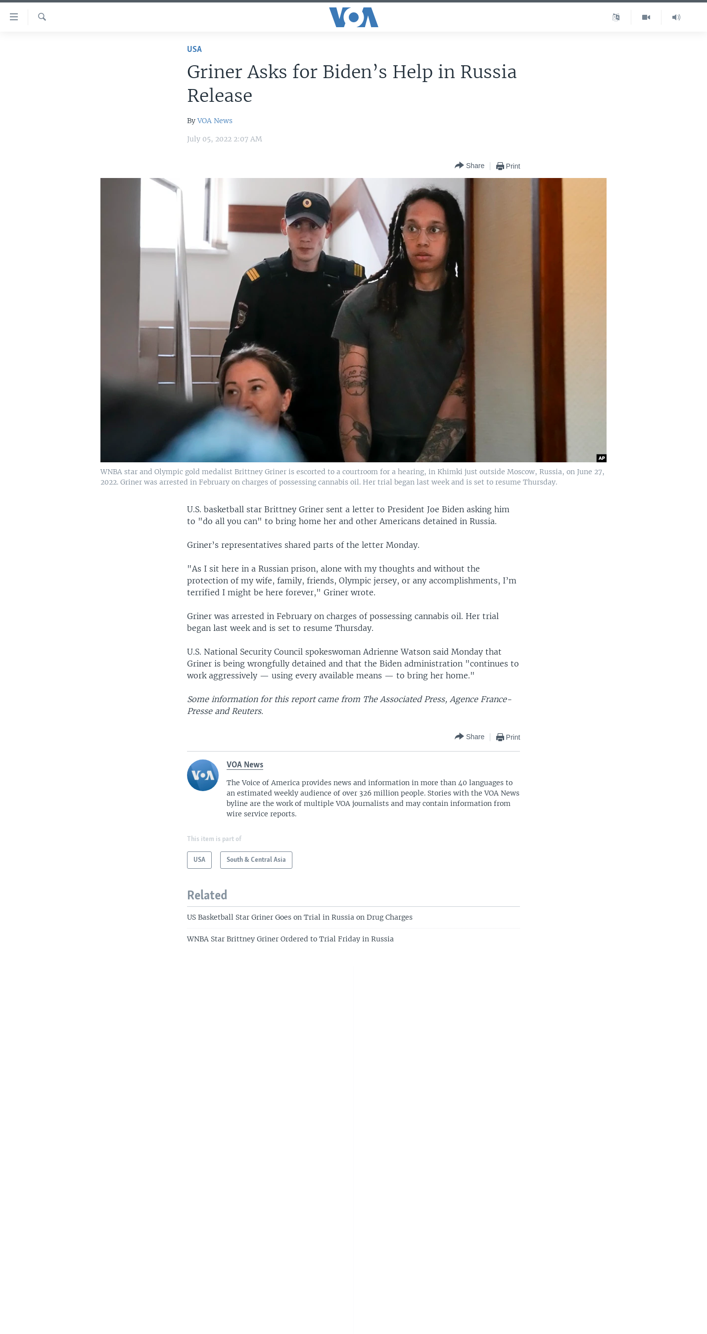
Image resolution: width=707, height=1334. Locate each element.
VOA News (215, 120)
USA (194, 49)
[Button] (469, 166)
